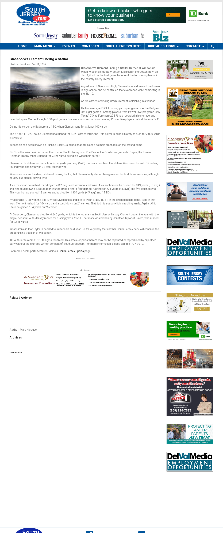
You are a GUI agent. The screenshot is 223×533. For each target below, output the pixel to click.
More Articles (16, 352)
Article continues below (85, 259)
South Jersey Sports (71, 251)
